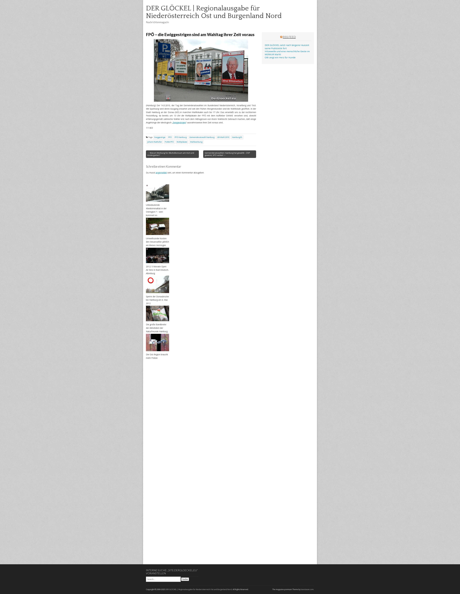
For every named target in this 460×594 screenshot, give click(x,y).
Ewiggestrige (159, 137)
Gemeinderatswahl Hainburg (201, 137)
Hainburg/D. (237, 137)
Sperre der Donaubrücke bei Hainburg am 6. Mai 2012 (157, 300)
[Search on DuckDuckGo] (163, 579)
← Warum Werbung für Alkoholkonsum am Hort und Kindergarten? (170, 154)
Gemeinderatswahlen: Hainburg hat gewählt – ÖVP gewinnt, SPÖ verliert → (227, 154)
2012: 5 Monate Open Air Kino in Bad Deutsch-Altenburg (157, 270)
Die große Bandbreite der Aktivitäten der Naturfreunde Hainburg (157, 328)
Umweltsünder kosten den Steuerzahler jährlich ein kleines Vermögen (157, 242)
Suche (185, 579)
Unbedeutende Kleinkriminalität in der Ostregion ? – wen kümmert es (156, 210)
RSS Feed (289, 37)
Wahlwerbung (196, 142)
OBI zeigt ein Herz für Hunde (280, 57)
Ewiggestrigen (179, 122)
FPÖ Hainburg (181, 137)
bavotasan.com (307, 589)
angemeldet (161, 172)
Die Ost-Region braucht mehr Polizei (157, 356)
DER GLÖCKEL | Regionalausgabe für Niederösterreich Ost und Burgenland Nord (214, 12)
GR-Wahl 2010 (223, 137)
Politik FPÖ (169, 142)
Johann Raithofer (154, 142)
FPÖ (170, 137)
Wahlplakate (182, 142)
